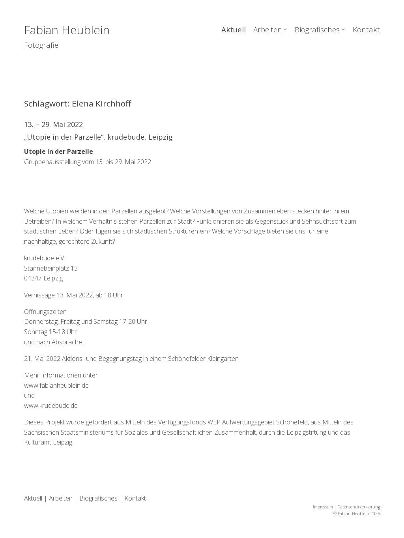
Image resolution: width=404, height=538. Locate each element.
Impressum (323, 507)
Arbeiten (267, 29)
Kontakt (366, 29)
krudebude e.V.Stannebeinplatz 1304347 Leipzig (51, 268)
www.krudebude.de (51, 405)
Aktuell (233, 29)
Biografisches (317, 29)
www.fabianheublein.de (56, 385)
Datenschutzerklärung (358, 507)
